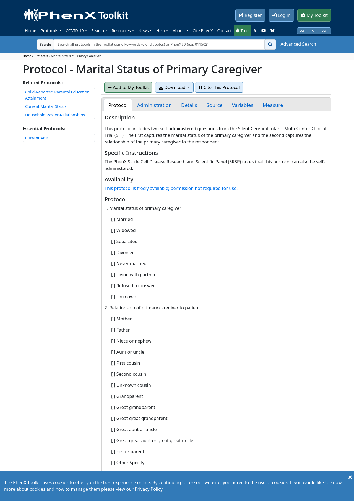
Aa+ (325, 30)
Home (30, 30)
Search (98, 30)
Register (250, 15)
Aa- (302, 30)
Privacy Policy (148, 489)
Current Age (36, 137)
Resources (121, 30)
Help (160, 30)
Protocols (49, 30)
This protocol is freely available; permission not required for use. (171, 188)
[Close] (350, 477)
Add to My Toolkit (128, 87)
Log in (281, 15)
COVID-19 (75, 30)
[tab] (117, 105)
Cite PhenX (203, 30)
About (179, 30)
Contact (224, 30)
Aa (313, 30)
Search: (41, 44)
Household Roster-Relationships (55, 115)
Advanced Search (298, 44)
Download (172, 87)
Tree (242, 30)
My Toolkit (314, 15)
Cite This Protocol (219, 87)
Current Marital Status (45, 106)
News (144, 30)
